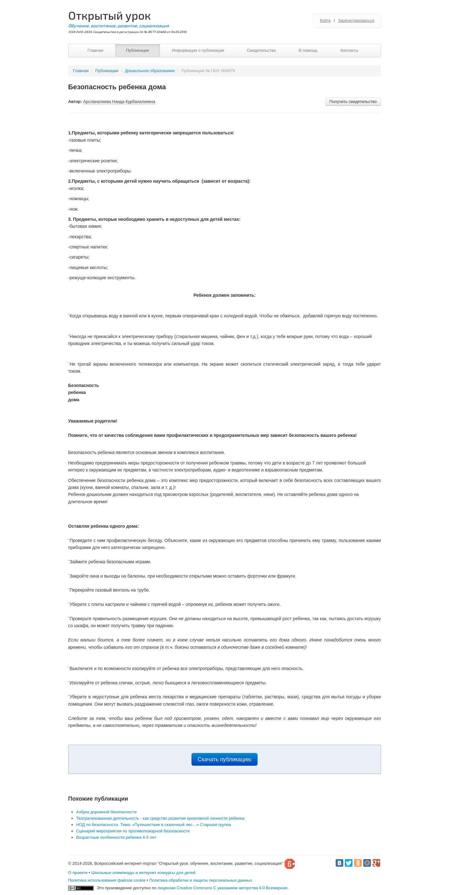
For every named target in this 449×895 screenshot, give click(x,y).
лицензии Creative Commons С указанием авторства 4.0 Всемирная (222, 887)
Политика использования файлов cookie (107, 880)
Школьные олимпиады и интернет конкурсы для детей (143, 872)
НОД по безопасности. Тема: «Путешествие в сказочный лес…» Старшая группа (153, 824)
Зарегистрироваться (356, 20)
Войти (325, 20)
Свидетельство (261, 50)
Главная (95, 50)
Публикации (137, 50)
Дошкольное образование (150, 70)
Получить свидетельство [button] (353, 101)
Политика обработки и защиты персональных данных (200, 880)
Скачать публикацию (224, 759)
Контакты (349, 50)
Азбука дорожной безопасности (106, 812)
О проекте (78, 872)
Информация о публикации (198, 50)
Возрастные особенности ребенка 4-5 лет (116, 837)
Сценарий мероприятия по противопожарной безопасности (133, 831)
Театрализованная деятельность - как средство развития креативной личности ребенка (160, 818)
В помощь (308, 50)
